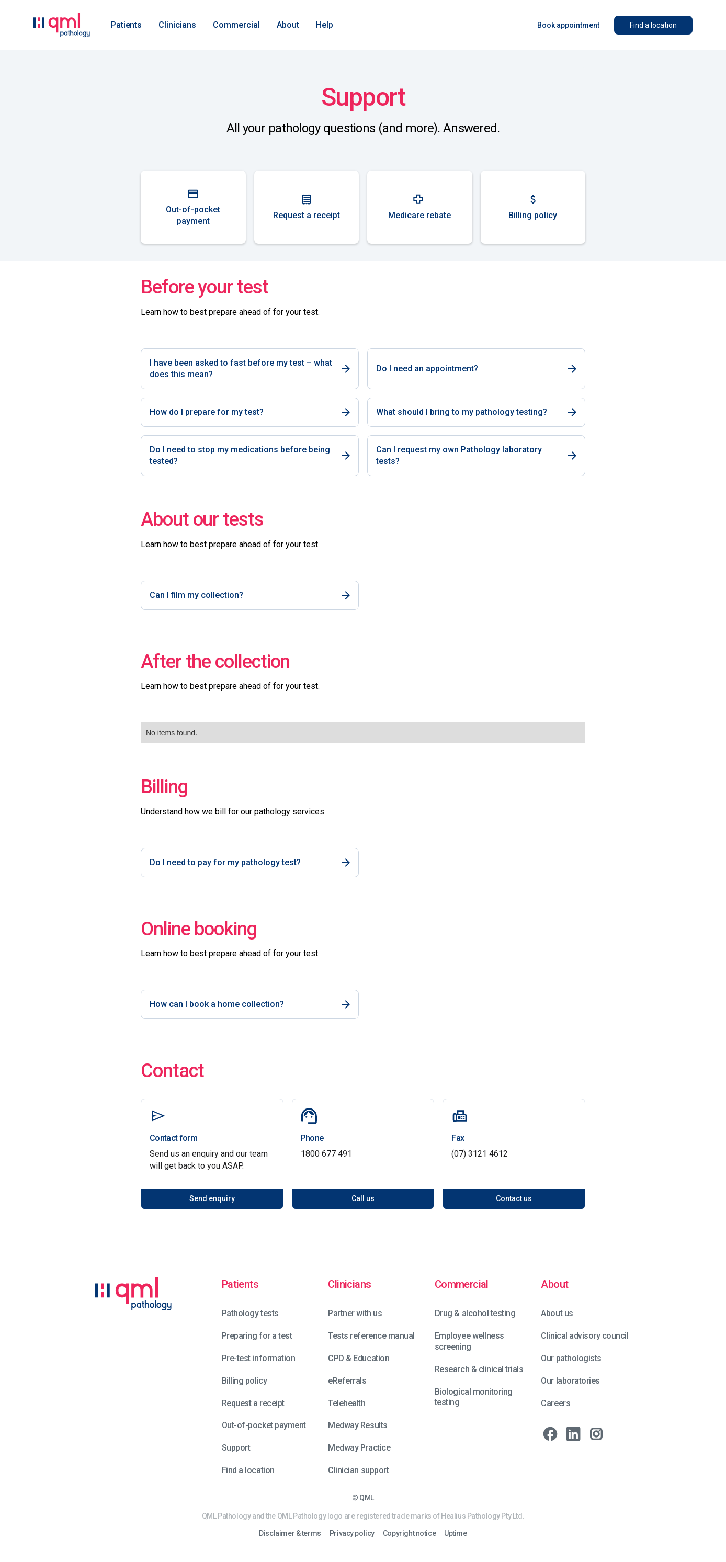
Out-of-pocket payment (264, 1425)
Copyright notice (409, 1533)
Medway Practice (359, 1448)
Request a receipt (253, 1403)
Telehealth (346, 1403)
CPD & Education (358, 1358)
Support (236, 1448)
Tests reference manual (371, 1336)
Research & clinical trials (479, 1369)
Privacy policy (352, 1533)
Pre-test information (258, 1358)
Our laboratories (570, 1381)
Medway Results (357, 1425)
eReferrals (347, 1381)
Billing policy (244, 1381)
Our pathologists (571, 1358)
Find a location (248, 1470)
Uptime (455, 1533)
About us (557, 1313)
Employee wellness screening (469, 1341)
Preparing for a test (257, 1336)
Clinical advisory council (584, 1336)
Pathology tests (250, 1313)
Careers (555, 1403)
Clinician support (358, 1470)
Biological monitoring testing (474, 1397)
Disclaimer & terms (290, 1533)
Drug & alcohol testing (475, 1313)
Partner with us (355, 1313)
